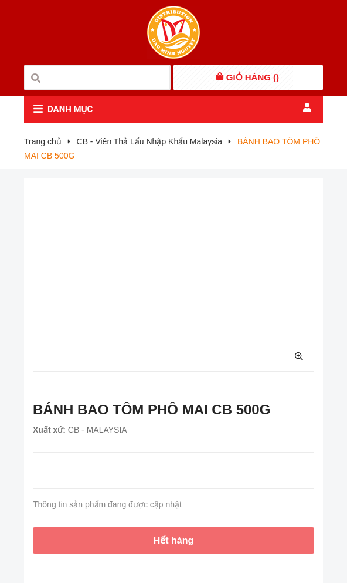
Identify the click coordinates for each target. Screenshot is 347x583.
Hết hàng (174, 540)
